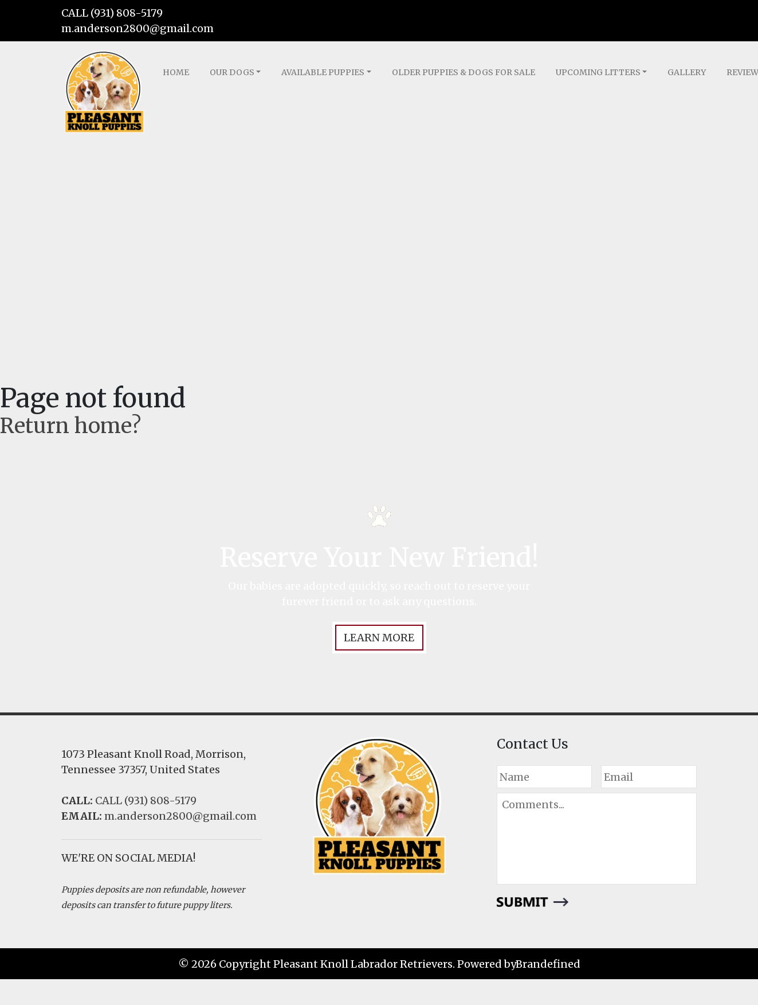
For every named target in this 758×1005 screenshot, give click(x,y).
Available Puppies (322, 72)
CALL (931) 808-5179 (112, 13)
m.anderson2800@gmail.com (137, 28)
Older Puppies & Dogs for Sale (463, 72)
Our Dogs (232, 72)
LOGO (104, 93)
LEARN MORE (379, 637)
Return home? (70, 426)
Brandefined (548, 964)
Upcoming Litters (598, 72)
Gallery (686, 72)
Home (176, 72)
